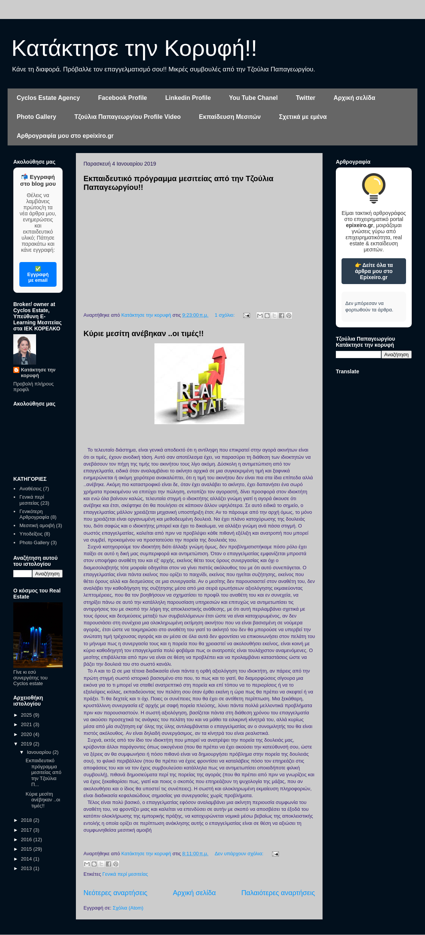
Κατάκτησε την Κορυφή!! (134, 48)
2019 (27, 744)
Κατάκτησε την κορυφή (38, 372)
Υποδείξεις (30, 534)
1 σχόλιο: (225, 315)
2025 (27, 715)
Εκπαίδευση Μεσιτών (230, 117)
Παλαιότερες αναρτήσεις (278, 893)
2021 (27, 724)
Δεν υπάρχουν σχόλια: (240, 853)
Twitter (305, 98)
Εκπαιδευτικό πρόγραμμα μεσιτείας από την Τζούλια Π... (43, 772)
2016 (27, 839)
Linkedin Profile (188, 98)
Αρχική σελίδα (354, 98)
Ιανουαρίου (40, 752)
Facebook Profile (122, 98)
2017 (27, 830)
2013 (27, 868)
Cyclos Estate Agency (48, 98)
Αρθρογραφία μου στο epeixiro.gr (65, 136)
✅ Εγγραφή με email (38, 274)
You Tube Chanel (253, 98)
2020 (27, 734)
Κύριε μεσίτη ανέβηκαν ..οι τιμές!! (143, 333)
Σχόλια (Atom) (128, 908)
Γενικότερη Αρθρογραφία (34, 514)
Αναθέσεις (30, 488)
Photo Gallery (36, 117)
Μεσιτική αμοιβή (37, 525)
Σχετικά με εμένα (303, 117)
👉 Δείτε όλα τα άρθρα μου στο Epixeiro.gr (374, 271)
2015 (27, 849)
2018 (27, 820)
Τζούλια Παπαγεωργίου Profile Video (127, 117)
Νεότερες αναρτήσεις (115, 893)
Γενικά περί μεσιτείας (125, 874)
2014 (27, 859)
